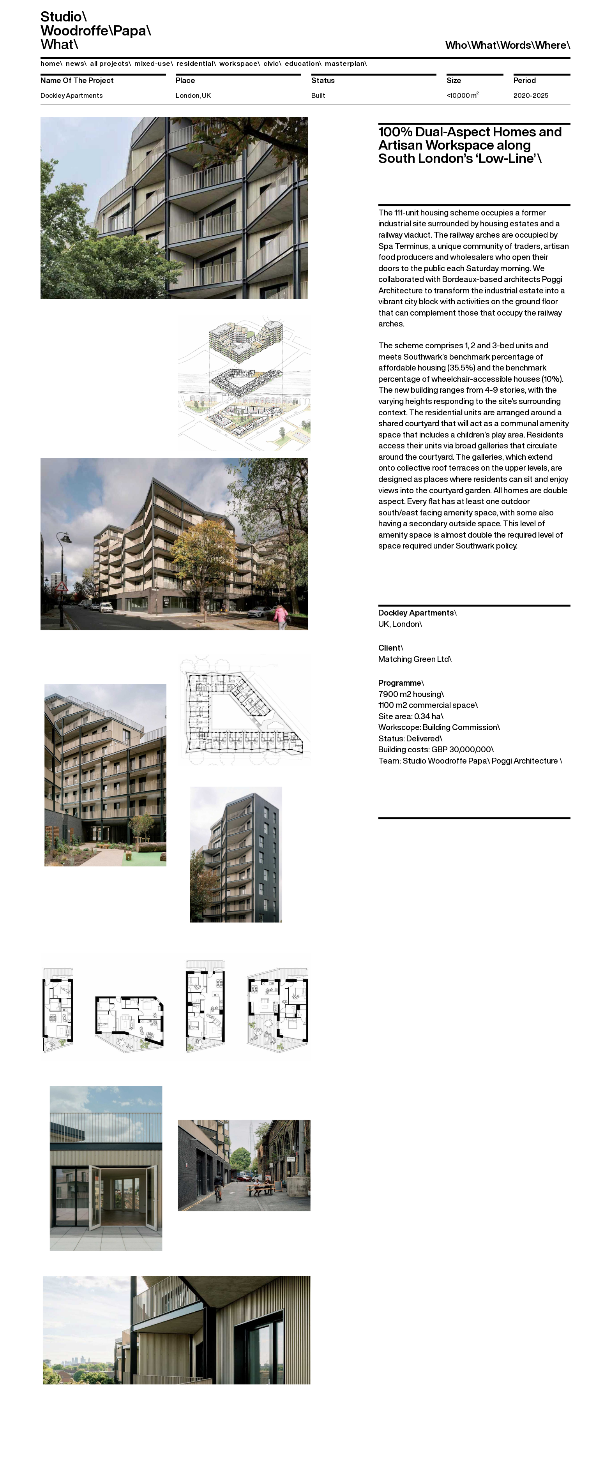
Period (525, 80)
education (303, 63)
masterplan (346, 63)
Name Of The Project (77, 80)
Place (185, 80)
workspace (239, 63)
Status (323, 80)
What (57, 44)
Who (458, 45)
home (52, 63)
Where (552, 45)
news (76, 63)
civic (272, 63)
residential (196, 63)
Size (454, 80)
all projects (110, 63)
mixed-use (153, 63)
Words (517, 45)
